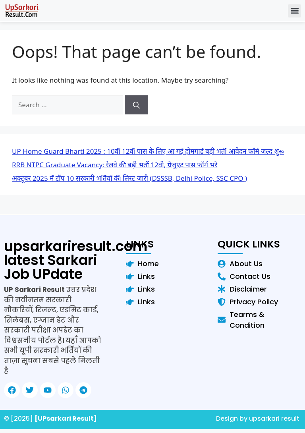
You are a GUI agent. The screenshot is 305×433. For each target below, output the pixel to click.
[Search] (136, 104)
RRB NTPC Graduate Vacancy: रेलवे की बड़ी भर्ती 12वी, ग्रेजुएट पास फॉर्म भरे (114, 164)
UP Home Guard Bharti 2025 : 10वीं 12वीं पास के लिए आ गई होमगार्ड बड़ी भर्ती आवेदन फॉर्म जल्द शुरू (148, 151)
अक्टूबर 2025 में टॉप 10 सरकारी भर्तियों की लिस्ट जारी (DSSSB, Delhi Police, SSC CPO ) (129, 178)
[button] (294, 10)
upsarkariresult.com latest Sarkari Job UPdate (75, 260)
